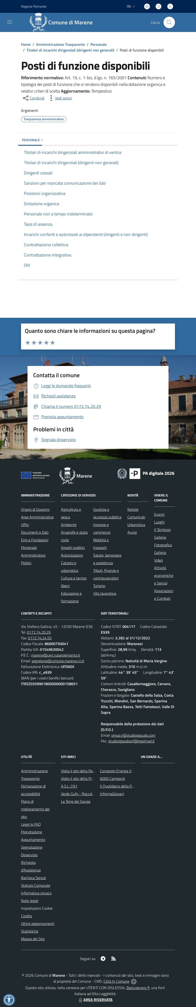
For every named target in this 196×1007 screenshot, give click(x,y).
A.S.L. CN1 (69, 786)
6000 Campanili (112, 778)
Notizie (132, 509)
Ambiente (68, 524)
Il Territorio (162, 529)
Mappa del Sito (33, 939)
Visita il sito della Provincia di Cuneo (89, 778)
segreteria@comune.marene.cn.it (58, 661)
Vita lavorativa (104, 593)
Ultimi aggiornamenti (37, 923)
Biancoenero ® (138, 988)
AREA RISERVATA (95, 999)
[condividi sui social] (33, 98)
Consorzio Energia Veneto (120, 771)
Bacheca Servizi (33, 878)
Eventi (159, 514)
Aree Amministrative (37, 517)
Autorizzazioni (72, 555)
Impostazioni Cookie (37, 908)
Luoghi (159, 522)
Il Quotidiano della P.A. (117, 786)
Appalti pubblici (73, 547)
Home (26, 44)
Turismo (99, 586)
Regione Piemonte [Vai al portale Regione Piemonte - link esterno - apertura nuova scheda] (33, 6)
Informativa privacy (36, 893)
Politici (26, 563)
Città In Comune (116, 981)
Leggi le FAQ (31, 824)
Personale (98, 44)
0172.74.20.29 (39, 632)
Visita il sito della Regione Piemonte (89, 771)
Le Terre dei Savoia (75, 801)
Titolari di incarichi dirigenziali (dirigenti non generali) (70, 50)
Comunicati (136, 517)
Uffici (25, 524)
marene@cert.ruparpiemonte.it (55, 655)
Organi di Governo (35, 509)
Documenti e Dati (35, 532)
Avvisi (132, 532)
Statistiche (29, 931)
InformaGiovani (112, 794)
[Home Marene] (63, 22)
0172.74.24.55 (40, 638)
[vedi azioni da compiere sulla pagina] (59, 98)
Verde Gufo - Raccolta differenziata (88, 794)
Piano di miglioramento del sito (35, 808)
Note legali (29, 900)
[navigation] (9, 22)
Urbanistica (136, 524)
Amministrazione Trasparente (60, 44)
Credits (26, 916)
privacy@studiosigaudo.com (133, 735)
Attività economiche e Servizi (163, 575)
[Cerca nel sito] (169, 22)
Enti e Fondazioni (34, 540)
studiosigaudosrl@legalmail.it (131, 741)
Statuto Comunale (35, 885)
